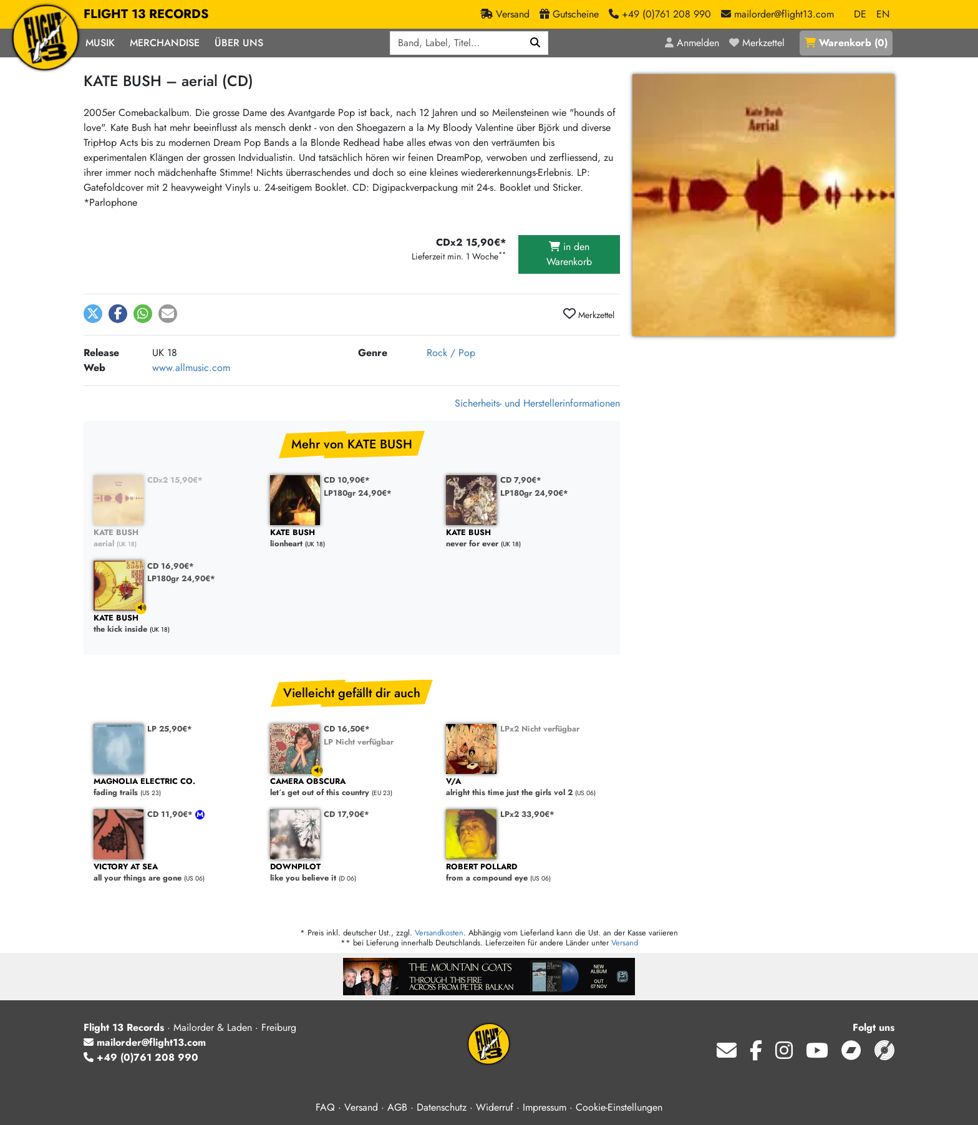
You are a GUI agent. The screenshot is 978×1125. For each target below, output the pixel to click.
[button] (93, 313)
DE (860, 14)
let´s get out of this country (352, 787)
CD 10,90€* (347, 480)
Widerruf (494, 1107)
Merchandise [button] (165, 43)
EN (882, 14)
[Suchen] (535, 43)
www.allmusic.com (191, 367)
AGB (397, 1107)
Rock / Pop (451, 352)
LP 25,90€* (169, 729)
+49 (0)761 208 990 (141, 1057)
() (846, 43)
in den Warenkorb (569, 254)
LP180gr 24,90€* (358, 493)
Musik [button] (100, 43)
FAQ (325, 1107)
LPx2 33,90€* (527, 814)
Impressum (544, 1107)
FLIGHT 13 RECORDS (146, 14)
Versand (624, 943)
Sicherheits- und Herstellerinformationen (537, 403)
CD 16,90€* (170, 566)
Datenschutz (442, 1107)
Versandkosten (439, 933)
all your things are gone (176, 873)
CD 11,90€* (171, 814)
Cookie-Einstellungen (619, 1107)
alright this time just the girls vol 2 (528, 787)
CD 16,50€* (347, 729)
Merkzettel (588, 314)
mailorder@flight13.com (145, 1042)
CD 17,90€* (346, 814)
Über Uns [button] (239, 43)
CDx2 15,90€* (175, 480)
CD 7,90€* (520, 480)
